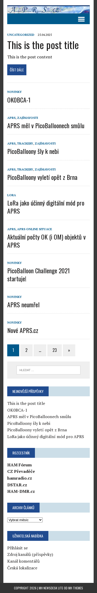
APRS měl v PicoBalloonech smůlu (45, 125)
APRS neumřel (23, 304)
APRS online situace (34, 229)
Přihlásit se (17, 548)
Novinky (14, 92)
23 (55, 350)
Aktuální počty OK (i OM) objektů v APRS (46, 240)
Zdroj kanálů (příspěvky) (30, 554)
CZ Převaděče (21, 471)
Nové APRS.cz (22, 330)
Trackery (25, 143)
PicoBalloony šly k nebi (33, 151)
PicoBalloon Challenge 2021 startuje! (38, 274)
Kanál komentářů (23, 561)
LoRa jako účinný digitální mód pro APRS (45, 206)
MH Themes (75, 588)
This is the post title (43, 44)
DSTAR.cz (17, 485)
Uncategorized (20, 35)
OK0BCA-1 (19, 99)
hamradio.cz (19, 478)
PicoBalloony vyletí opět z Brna (42, 177)
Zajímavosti (27, 118)
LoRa (11, 195)
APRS (11, 118)
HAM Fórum (19, 465)
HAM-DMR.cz (21, 491)
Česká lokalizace (22, 568)
